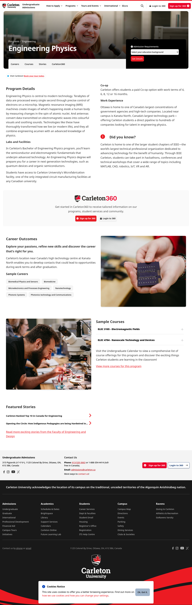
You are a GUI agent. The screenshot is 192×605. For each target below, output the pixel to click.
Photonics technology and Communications (51, 294)
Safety (121, 525)
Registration (85, 530)
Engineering (29, 41)
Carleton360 (58, 64)
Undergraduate (10, 509)
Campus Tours (9, 530)
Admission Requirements (145, 46)
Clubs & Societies (126, 534)
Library (44, 517)
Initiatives (7, 534)
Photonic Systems (16, 294)
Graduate (7, 513)
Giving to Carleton (165, 509)
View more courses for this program (118, 366)
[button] (144, 6)
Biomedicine (50, 281)
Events (121, 517)
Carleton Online (49, 530)
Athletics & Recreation (167, 513)
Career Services (87, 509)
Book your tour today (34, 76)
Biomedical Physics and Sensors (23, 281)
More (125, 5)
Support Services (49, 521)
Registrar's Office (87, 525)
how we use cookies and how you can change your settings (75, 595)
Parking (121, 521)
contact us (83, 473)
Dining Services (125, 530)
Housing (83, 521)
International (112, 5)
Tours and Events (91, 5)
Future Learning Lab (51, 534)
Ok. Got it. (143, 592)
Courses (29, 64)
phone (19, 548)
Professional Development (15, 521)
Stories (42, 64)
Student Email (86, 517)
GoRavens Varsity (164, 517)
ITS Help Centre (87, 534)
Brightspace (47, 513)
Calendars (46, 525)
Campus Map (124, 509)
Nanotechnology (63, 288)
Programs (72, 5)
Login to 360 (158, 5)
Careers (15, 64)
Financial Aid (8, 525)
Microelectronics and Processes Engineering (28, 288)
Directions (123, 513)
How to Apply (54, 5)
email (28, 548)
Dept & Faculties (87, 513)
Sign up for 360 (179, 5)
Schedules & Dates (50, 509)
